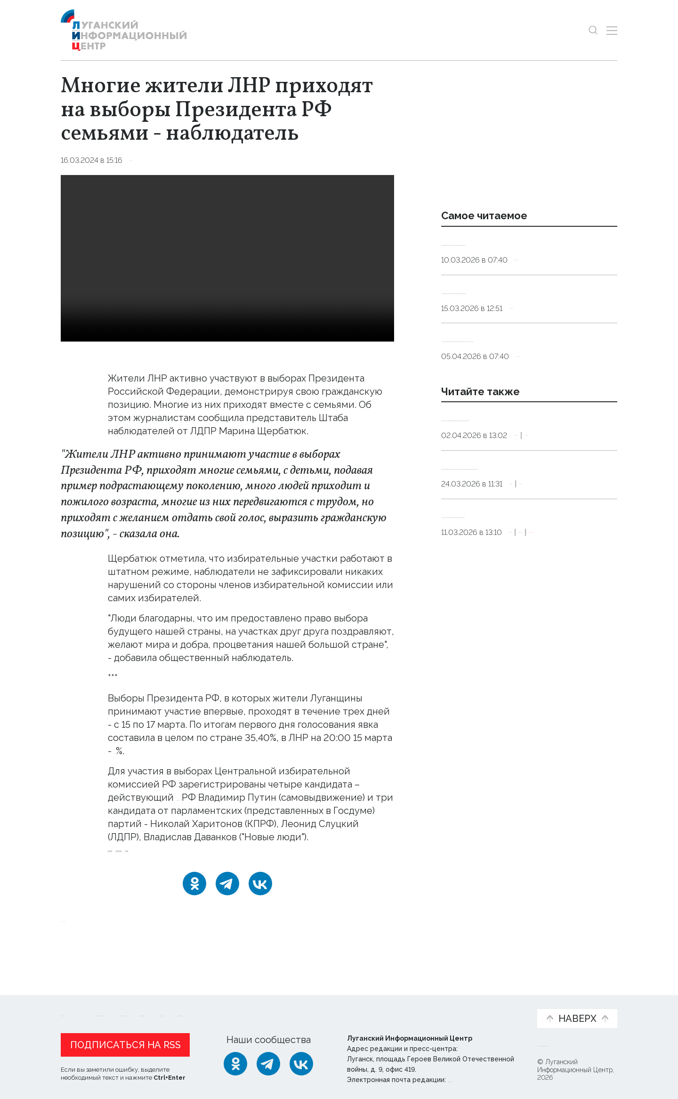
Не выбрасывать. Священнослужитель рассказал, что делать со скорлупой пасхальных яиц (528, 400)
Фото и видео (364, 1006)
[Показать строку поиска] (593, 30)
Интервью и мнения (286, 1006)
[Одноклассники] (194, 909)
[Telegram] (227, 909)
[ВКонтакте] (260, 909)
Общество (536, 284)
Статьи (122, 1001)
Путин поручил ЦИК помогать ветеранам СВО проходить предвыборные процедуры (511, 504)
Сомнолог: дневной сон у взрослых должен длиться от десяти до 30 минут (523, 254)
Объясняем (500, 1001)
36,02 (127, 751)
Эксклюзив (549, 691)
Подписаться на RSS (125, 1042)
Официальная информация (176, 1006)
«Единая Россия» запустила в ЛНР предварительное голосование (523, 655)
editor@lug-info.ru (480, 1077)
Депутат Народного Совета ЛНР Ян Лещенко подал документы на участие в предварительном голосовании (526, 582)
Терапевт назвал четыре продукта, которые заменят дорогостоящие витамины (523, 327)
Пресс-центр (429, 1006)
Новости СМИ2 (88, 944)
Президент (201, 797)
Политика (581, 533)
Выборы (145, 160)
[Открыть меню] (612, 30)
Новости (77, 1001)
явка (223, 870)
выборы (126, 870)
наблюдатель (177, 870)
